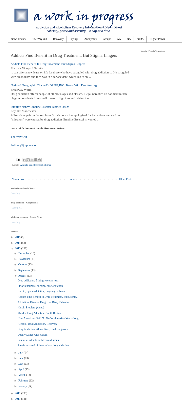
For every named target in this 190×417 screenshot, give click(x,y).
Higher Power (157, 39)
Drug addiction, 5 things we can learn (38, 280)
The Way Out (39, 39)
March (22, 375)
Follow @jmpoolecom (24, 145)
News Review (18, 39)
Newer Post (18, 179)
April (21, 369)
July (21, 352)
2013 (18, 248)
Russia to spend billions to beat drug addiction (43, 345)
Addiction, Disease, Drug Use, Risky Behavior (43, 302)
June (21, 358)
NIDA (140, 39)
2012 (18, 393)
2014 (18, 242)
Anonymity (90, 39)
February (23, 380)
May (21, 363)
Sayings (74, 39)
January (23, 386)
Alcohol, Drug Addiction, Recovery (37, 323)
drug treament (36, 165)
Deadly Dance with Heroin (32, 334)
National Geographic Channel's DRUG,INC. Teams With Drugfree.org (54, 85)
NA (129, 39)
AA (119, 39)
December (24, 253)
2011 (18, 398)
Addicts (24, 165)
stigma (47, 165)
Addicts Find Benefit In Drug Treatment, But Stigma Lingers (48, 63)
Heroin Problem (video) (31, 307)
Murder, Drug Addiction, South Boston (39, 313)
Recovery (58, 39)
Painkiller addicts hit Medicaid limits (38, 340)
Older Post (125, 179)
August (22, 275)
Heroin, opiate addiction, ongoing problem (41, 291)
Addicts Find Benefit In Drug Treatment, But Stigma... (48, 296)
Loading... (16, 193)
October (23, 264)
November (24, 258)
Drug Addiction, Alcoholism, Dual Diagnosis (43, 329)
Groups (107, 39)
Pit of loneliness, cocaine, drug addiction (40, 285)
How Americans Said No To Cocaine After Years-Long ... (49, 318)
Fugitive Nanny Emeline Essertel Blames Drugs (40, 106)
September (24, 270)
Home (71, 179)
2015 (18, 237)
